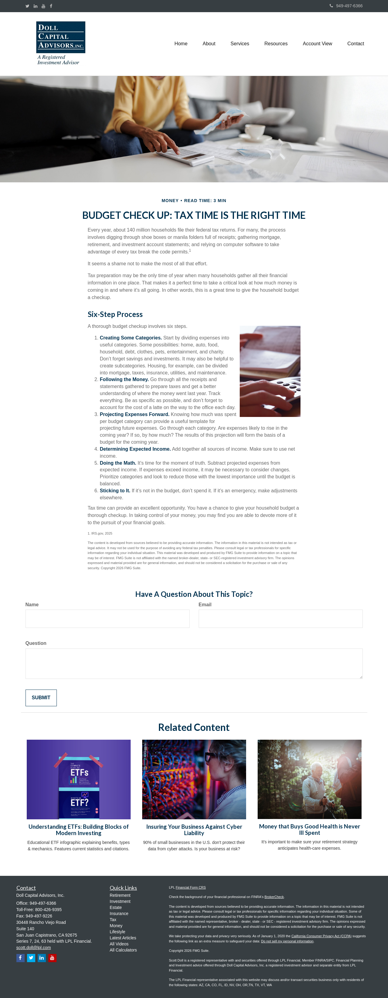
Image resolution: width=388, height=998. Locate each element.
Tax (113, 919)
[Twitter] (27, 6)
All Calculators (123, 950)
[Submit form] (41, 698)
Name (32, 604)
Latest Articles (123, 937)
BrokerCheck (274, 897)
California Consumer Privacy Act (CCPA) (321, 936)
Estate (116, 907)
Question (36, 643)
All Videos (119, 943)
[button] (209, 44)
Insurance (119, 913)
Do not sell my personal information (287, 941)
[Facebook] (51, 6)
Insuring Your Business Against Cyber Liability (194, 829)
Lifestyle (117, 931)
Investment (120, 901)
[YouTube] (43, 6)
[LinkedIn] (35, 6)
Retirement (120, 895)
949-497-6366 (346, 5)
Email (205, 604)
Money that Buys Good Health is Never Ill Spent (309, 829)
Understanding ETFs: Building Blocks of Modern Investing (79, 829)
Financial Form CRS (191, 887)
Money (116, 925)
